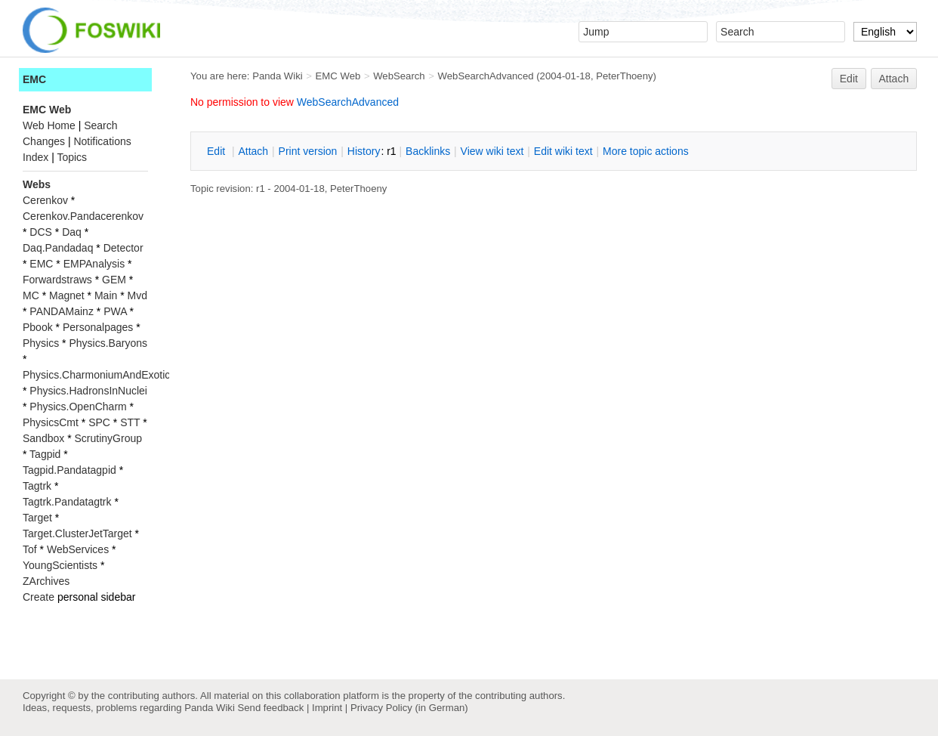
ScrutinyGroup (108, 438)
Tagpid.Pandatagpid (69, 470)
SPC (99, 422)
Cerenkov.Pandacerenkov (83, 216)
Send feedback (270, 707)
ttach (253, 151)
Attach (894, 79)
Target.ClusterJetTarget (77, 533)
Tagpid (44, 454)
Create (38, 597)
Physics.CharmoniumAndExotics (99, 375)
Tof (30, 549)
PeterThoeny (624, 76)
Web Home (49, 125)
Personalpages (98, 327)
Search (100, 125)
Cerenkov (45, 200)
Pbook (38, 327)
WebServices (78, 549)
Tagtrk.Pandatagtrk (67, 502)
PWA (115, 311)
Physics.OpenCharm (77, 406)
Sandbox (43, 438)
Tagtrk (37, 486)
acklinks (428, 151)
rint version (308, 151)
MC (31, 295)
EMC (34, 79)
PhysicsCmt (51, 422)
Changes (44, 141)
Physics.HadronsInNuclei (88, 391)
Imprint (327, 707)
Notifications (102, 141)
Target (37, 518)
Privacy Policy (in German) (409, 707)
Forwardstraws (57, 280)
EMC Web (338, 76)
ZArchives (46, 581)
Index (35, 157)
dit (217, 151)
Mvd (137, 295)
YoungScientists (60, 565)
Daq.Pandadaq (58, 248)
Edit (849, 79)
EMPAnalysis (94, 264)
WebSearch (399, 76)
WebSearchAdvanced (486, 76)
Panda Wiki (277, 76)
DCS (40, 232)
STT (130, 422)
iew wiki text (492, 151)
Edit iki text (563, 151)
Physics (41, 343)
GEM (114, 280)
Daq (72, 232)
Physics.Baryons (108, 343)
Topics (72, 157)
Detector (123, 248)
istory (364, 151)
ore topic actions (646, 151)
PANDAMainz (61, 311)
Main (105, 295)
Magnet (67, 295)
